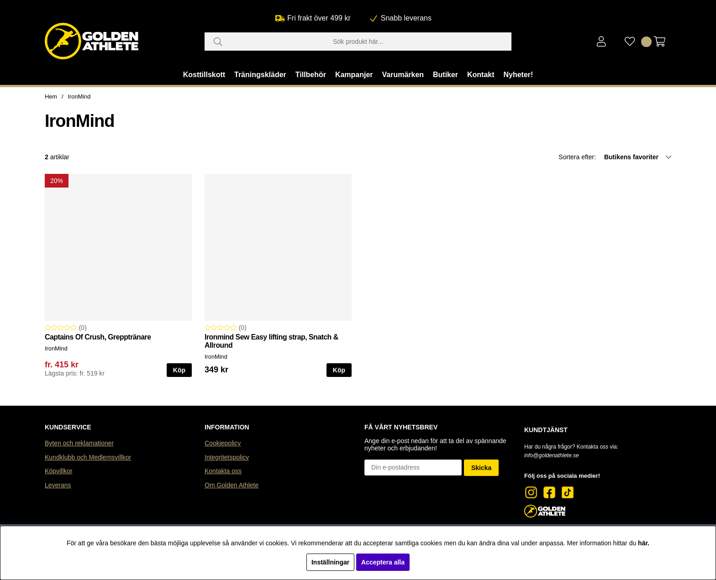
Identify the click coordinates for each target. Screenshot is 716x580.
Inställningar (330, 562)
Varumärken (403, 74)
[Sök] (358, 41)
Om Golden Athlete (231, 485)
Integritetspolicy (227, 457)
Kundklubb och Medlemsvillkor (88, 457)
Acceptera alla (383, 562)
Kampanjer (354, 74)
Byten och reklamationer (79, 443)
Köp (179, 370)
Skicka (481, 467)
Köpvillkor (59, 471)
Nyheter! (518, 74)
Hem (51, 96)
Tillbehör (310, 74)
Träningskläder (260, 74)
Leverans (58, 485)
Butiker (445, 74)
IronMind (79, 96)
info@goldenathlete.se (551, 455)
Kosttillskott (204, 74)
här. (643, 543)
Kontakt (481, 74)
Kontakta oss (223, 471)
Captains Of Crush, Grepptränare (98, 337)
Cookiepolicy (223, 443)
